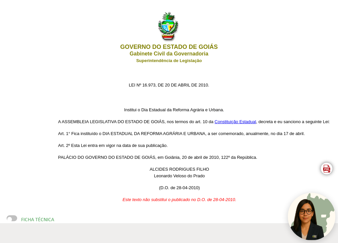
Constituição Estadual (235, 121)
